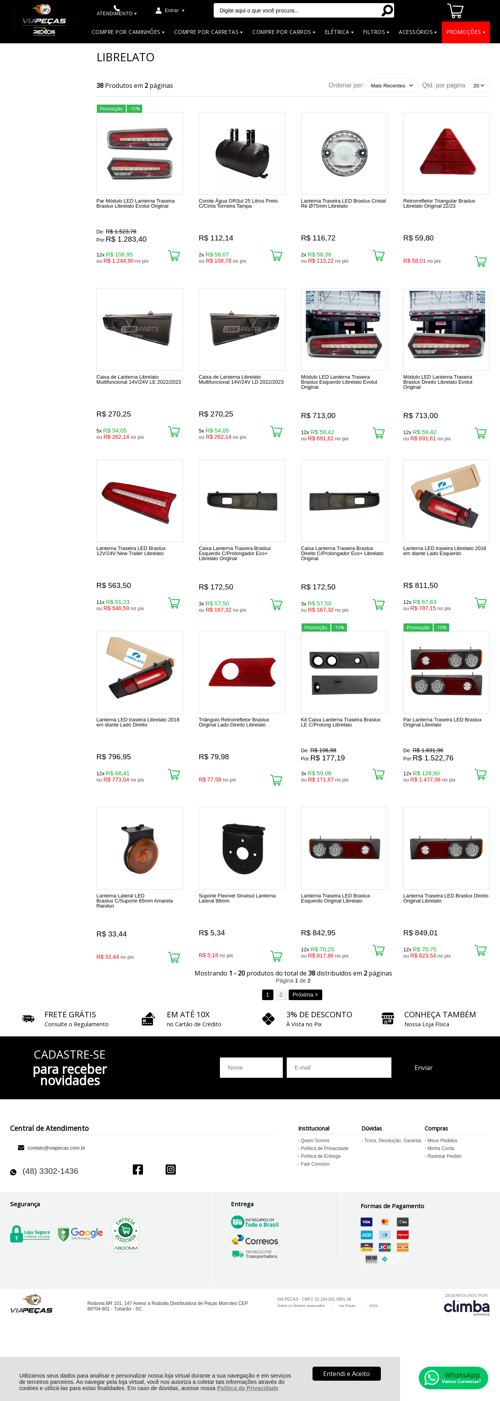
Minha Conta (441, 1198)
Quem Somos (315, 1190)
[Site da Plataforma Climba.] (467, 1354)
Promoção (111, 107)
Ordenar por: (346, 85)
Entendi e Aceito (346, 1373)
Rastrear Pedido (445, 1206)
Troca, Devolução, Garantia (392, 1190)
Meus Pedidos (442, 1190)
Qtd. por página (443, 85)
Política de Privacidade (248, 1388)
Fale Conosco (315, 1214)
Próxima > (305, 1044)
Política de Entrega (320, 1206)
